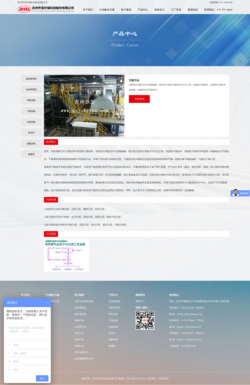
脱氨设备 (31, 143)
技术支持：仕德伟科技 (158, 379)
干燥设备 (31, 111)
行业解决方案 (107, 9)
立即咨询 (139, 98)
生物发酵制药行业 (84, 358)
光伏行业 (79, 333)
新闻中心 (140, 301)
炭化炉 (31, 132)
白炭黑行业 (80, 326)
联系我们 (209, 9)
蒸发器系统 (31, 79)
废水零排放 (80, 314)
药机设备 (31, 100)
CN (219, 9)
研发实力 (159, 9)
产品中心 (143, 9)
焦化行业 (79, 339)
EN (223, 9)
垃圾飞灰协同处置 (84, 301)
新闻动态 (193, 9)
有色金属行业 (82, 352)
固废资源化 (80, 307)
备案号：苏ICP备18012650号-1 (132, 379)
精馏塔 (31, 154)
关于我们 (88, 9)
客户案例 (126, 9)
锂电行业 (79, 346)
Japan (229, 9)
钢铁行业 (79, 320)
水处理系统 (31, 89)
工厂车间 (176, 9)
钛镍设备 (31, 122)
